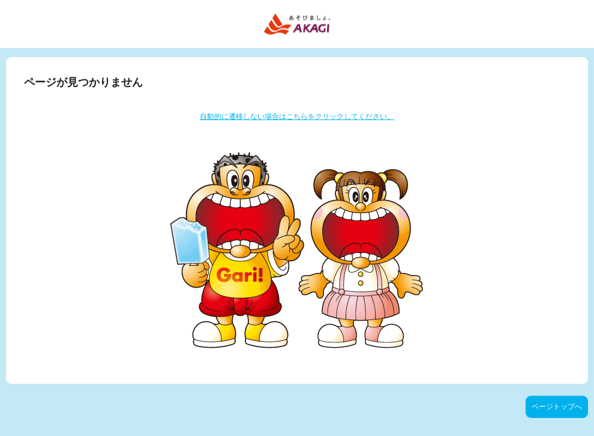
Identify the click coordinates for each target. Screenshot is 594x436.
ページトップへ (557, 406)
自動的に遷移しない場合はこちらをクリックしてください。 (297, 116)
